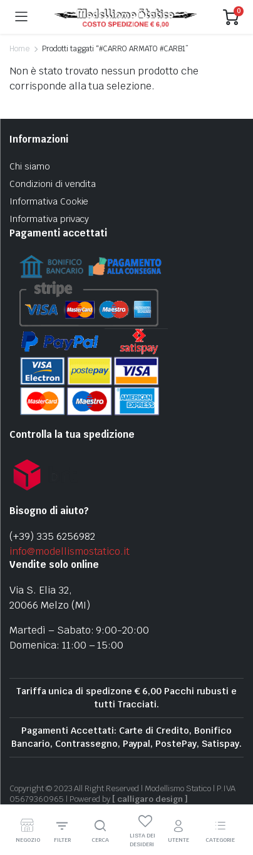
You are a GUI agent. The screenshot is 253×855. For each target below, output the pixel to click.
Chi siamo (29, 166)
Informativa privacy (49, 219)
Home (19, 49)
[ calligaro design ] (149, 799)
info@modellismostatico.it (69, 551)
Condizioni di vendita (52, 184)
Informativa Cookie (48, 201)
